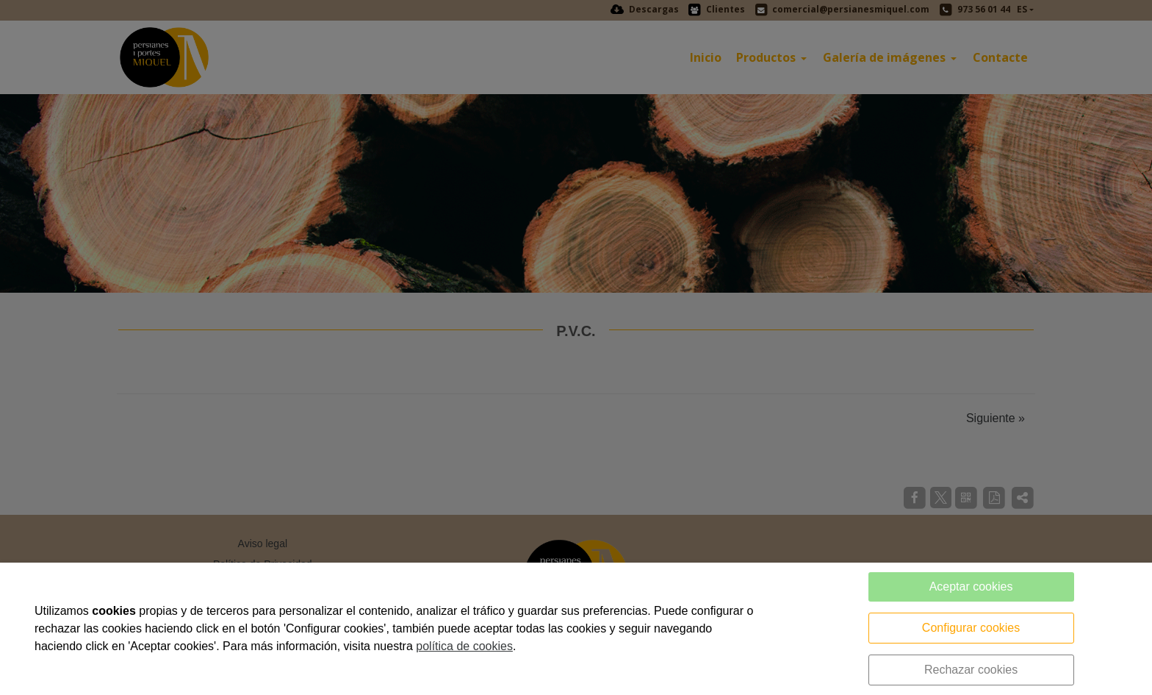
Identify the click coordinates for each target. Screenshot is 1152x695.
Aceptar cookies (971, 586)
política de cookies (464, 646)
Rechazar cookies (971, 669)
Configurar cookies (971, 627)
